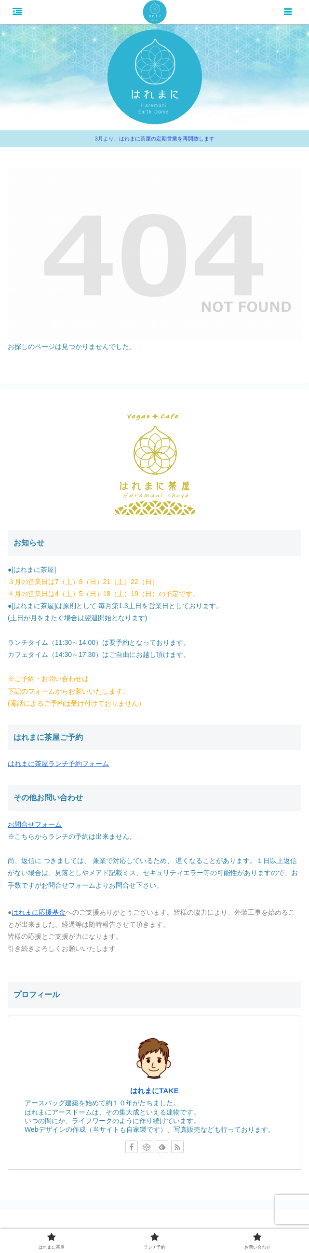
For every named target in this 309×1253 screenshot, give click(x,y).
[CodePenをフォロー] (147, 1147)
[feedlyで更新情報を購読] (162, 1147)
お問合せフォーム (35, 824)
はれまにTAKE (154, 1090)
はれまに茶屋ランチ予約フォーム (58, 763)
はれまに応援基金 (39, 912)
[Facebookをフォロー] (131, 1147)
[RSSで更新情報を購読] (177, 1147)
